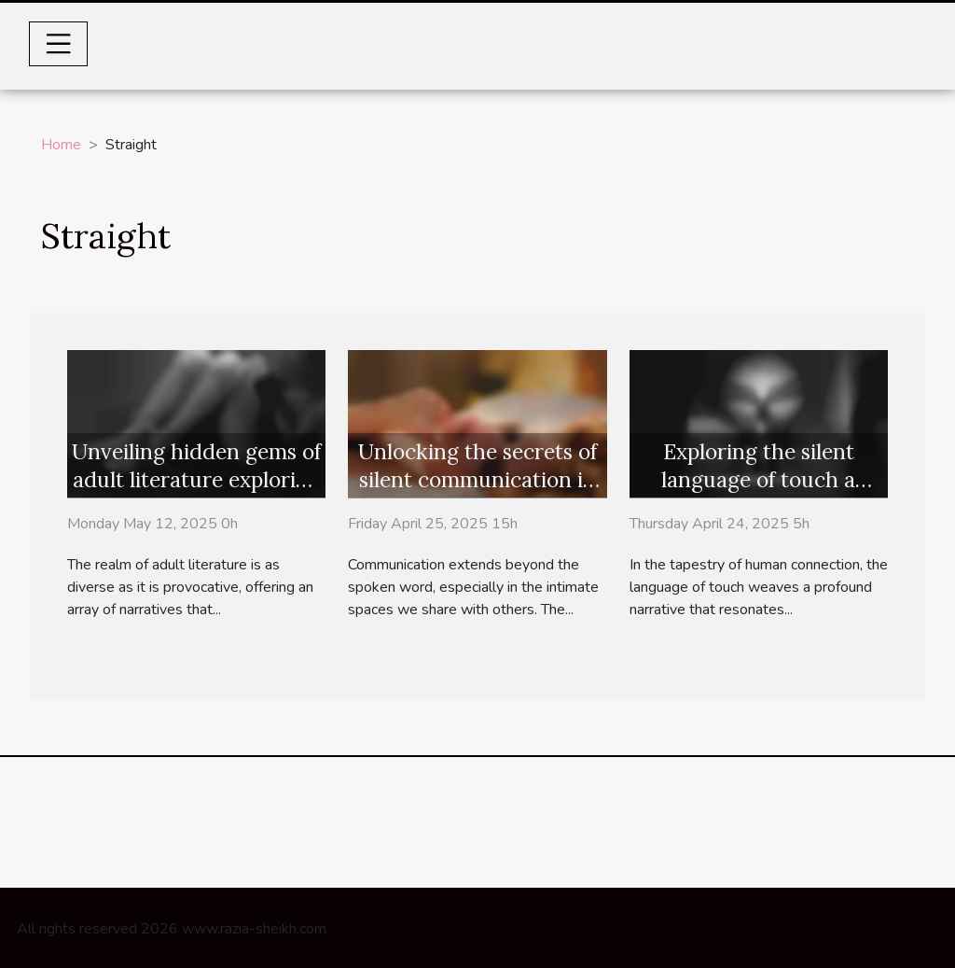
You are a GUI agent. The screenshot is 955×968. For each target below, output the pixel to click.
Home (61, 144)
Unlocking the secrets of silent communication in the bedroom (477, 479)
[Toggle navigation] (59, 43)
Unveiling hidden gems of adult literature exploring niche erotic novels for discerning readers (196, 493)
